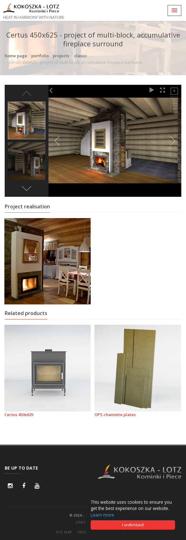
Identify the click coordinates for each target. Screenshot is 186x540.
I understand (133, 524)
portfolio (40, 56)
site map (64, 532)
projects (61, 56)
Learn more (102, 515)
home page (16, 56)
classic (80, 56)
